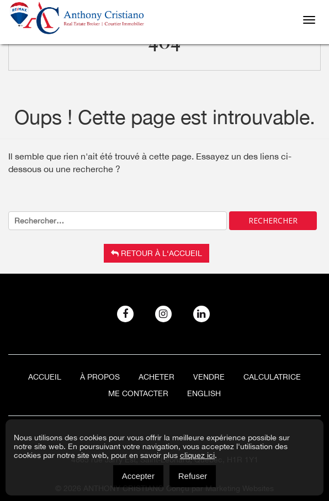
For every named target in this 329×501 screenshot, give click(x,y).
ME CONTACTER (138, 393)
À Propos (100, 376)
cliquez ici (197, 455)
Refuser (193, 476)
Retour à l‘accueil (156, 253)
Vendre (209, 376)
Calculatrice (272, 376)
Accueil (44, 376)
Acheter (156, 376)
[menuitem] (204, 393)
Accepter (138, 476)
